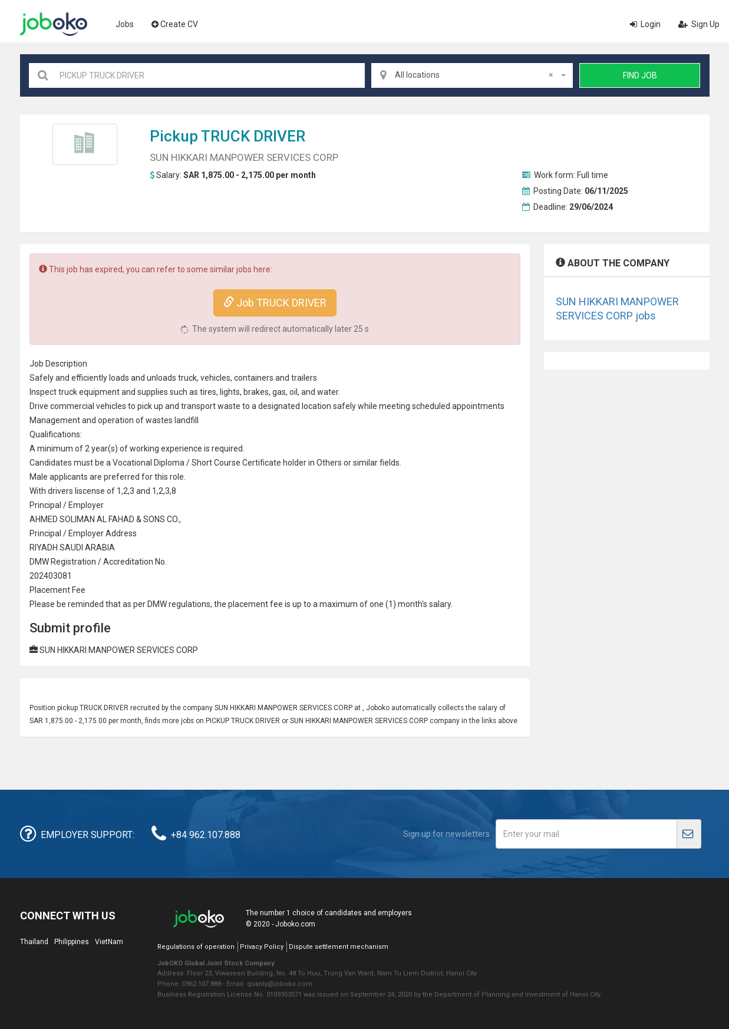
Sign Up (699, 24)
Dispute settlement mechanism (338, 947)
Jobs (125, 24)
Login (645, 24)
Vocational (132, 462)
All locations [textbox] (474, 75)
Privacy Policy (261, 947)
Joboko (53, 24)
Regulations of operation (196, 947)
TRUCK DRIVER (253, 136)
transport (198, 406)
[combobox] (472, 75)
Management (54, 420)
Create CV (174, 24)
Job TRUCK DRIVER (274, 302)
